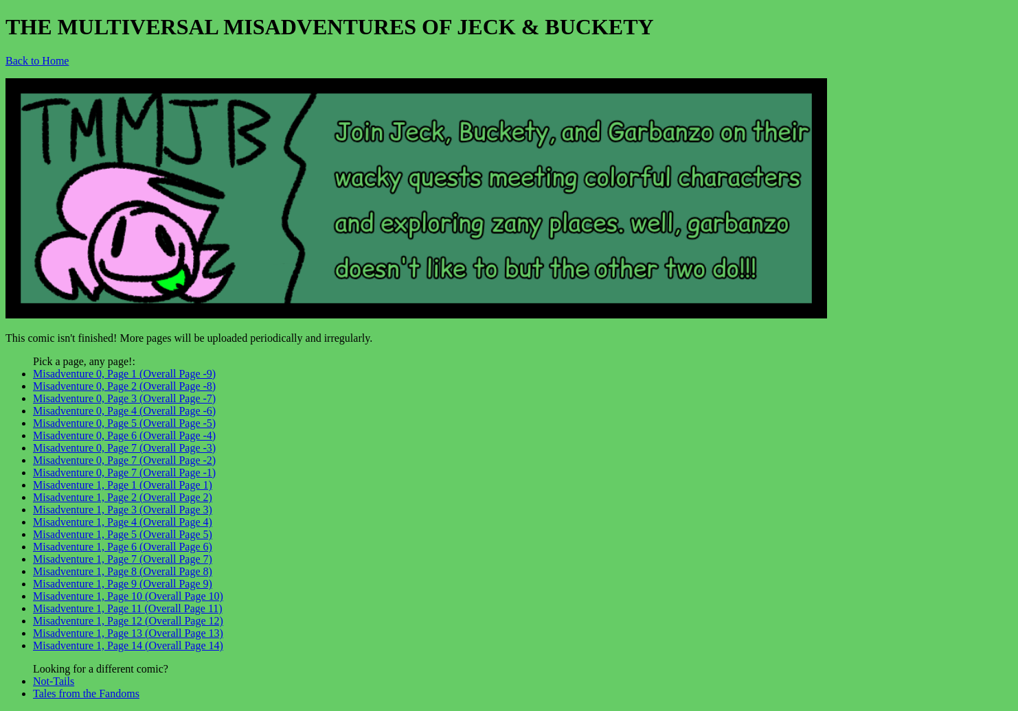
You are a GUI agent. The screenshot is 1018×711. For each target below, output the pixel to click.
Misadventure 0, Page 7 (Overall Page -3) (124, 448)
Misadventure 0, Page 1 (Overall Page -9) (124, 374)
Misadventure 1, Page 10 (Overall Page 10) (128, 596)
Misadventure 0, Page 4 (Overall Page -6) (124, 411)
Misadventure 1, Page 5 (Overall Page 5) (122, 534)
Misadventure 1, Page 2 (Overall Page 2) (122, 497)
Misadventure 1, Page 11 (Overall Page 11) (128, 608)
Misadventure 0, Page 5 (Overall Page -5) (124, 423)
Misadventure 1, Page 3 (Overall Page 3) (122, 509)
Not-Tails (53, 681)
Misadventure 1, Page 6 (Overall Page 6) (122, 546)
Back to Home (37, 61)
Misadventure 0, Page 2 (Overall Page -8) (124, 386)
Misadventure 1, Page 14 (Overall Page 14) (128, 645)
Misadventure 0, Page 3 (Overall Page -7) (124, 398)
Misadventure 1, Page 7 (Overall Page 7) (122, 559)
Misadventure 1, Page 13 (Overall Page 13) (128, 633)
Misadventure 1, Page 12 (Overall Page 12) (128, 621)
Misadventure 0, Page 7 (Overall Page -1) (124, 472)
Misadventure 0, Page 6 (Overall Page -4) (124, 435)
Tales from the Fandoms (86, 693)
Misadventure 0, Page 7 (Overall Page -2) (124, 460)
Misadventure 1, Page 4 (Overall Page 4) (122, 522)
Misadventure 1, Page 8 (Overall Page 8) (122, 571)
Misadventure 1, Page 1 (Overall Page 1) (122, 485)
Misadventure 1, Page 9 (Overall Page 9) (122, 584)
